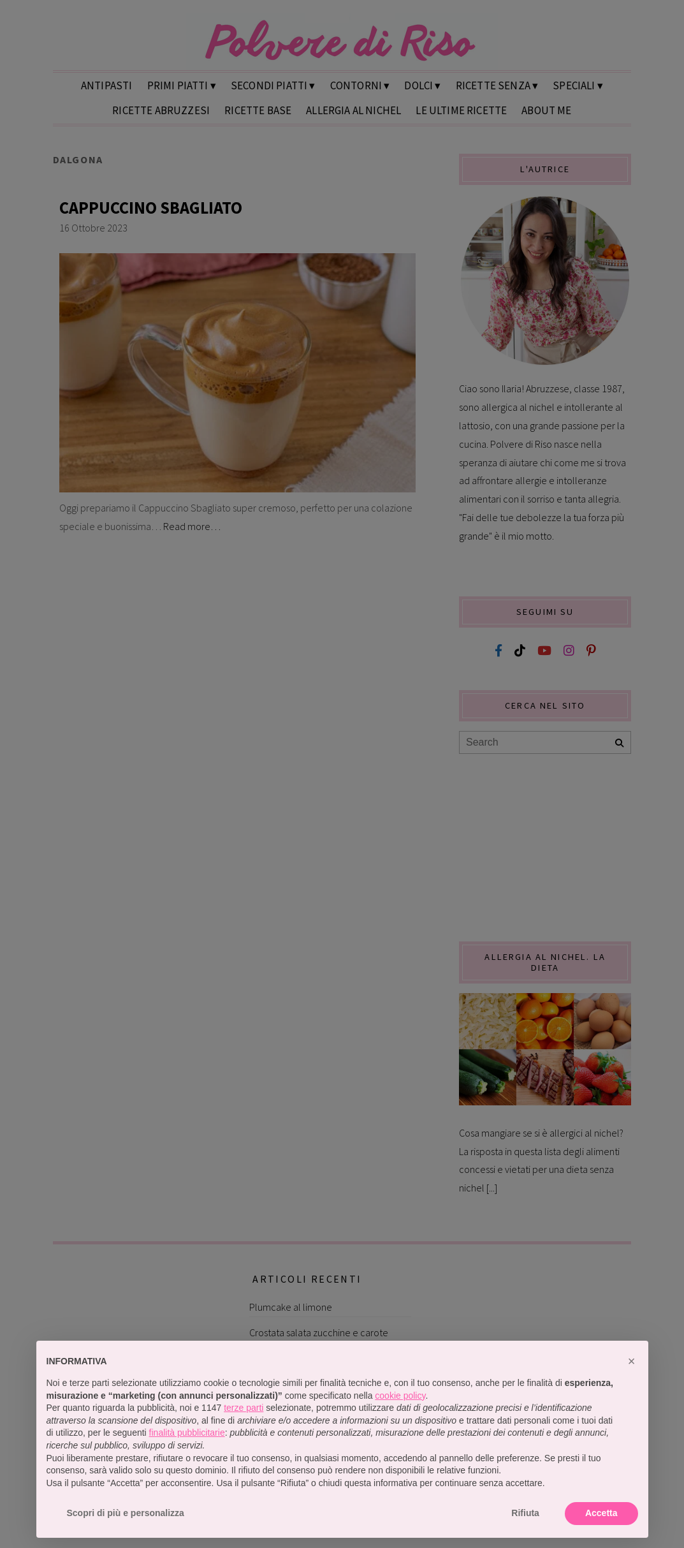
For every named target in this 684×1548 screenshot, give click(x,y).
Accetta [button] (601, 1513)
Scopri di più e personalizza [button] (125, 1513)
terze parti (243, 1408)
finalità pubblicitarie (187, 1432)
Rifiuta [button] (525, 1513)
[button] (632, 1361)
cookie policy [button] (400, 1395)
